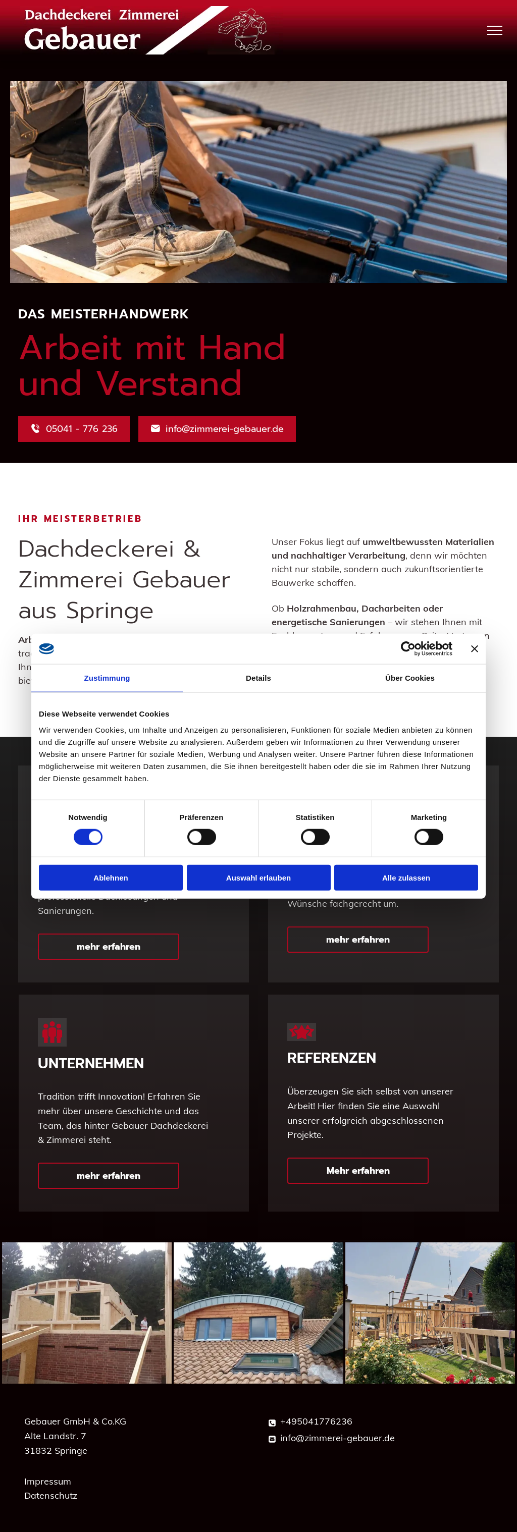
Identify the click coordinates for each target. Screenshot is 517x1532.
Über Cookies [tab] (410, 678)
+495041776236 (316, 1421)
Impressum (47, 1481)
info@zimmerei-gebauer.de (337, 1438)
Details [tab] (258, 678)
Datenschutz (50, 1495)
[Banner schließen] (474, 648)
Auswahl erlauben (258, 877)
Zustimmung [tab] (107, 678)
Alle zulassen (406, 877)
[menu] (495, 30)
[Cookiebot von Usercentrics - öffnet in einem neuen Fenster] (408, 648)
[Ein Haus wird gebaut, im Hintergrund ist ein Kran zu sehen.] (430, 1313)
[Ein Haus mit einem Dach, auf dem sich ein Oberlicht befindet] (258, 1313)
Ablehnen (110, 877)
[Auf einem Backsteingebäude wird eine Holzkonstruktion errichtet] (87, 1313)
